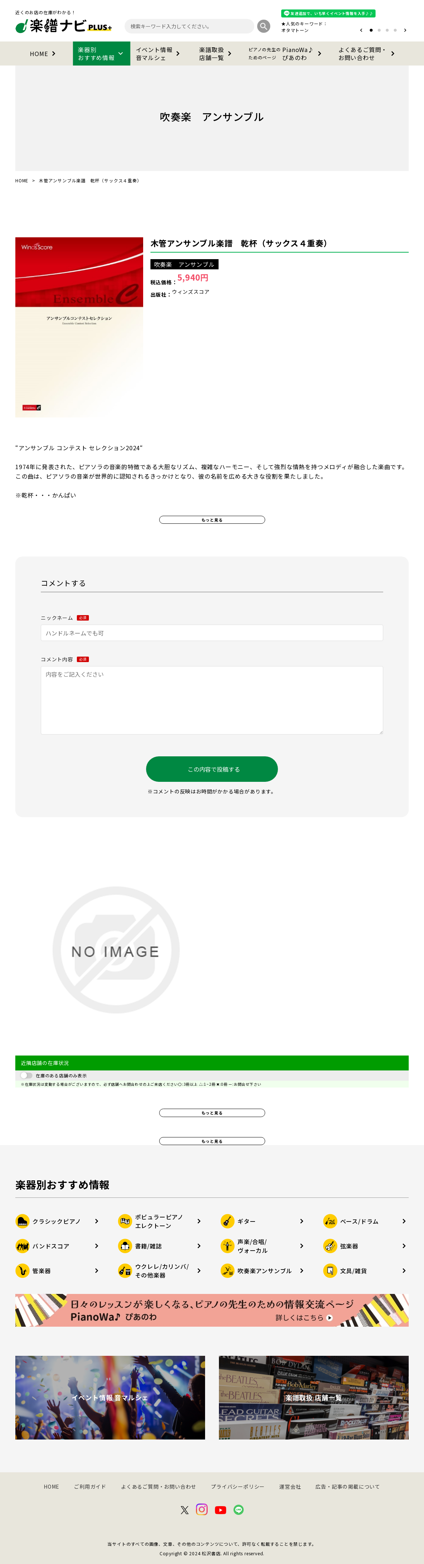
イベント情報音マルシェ (159, 53)
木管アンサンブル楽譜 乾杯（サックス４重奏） (241, 242)
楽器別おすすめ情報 (101, 53)
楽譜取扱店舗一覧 (216, 53)
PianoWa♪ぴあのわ (286, 53)
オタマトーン (295, 30)
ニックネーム (65, 617)
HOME (44, 53)
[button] (361, 30)
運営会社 (290, 1486)
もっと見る (212, 520)
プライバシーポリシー (238, 1486)
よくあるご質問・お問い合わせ (367, 53)
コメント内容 (65, 659)
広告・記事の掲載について (347, 1486)
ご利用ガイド (90, 1486)
